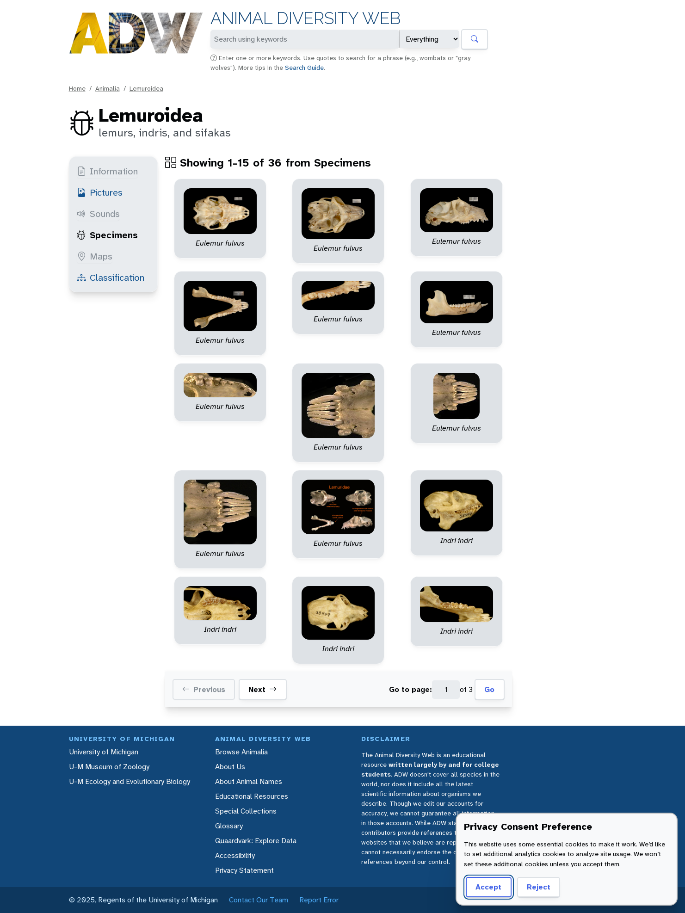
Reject (535, 887)
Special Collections (246, 811)
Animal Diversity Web (305, 18)
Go (489, 689)
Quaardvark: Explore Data (255, 840)
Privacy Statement (244, 870)
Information (107, 171)
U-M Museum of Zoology (109, 766)
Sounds (98, 214)
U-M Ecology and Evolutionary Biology (129, 781)
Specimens (107, 235)
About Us (230, 766)
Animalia (107, 88)
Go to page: (410, 689)
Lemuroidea (146, 88)
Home (77, 88)
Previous (203, 689)
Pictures (100, 192)
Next (262, 689)
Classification (110, 277)
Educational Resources (251, 796)
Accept (487, 887)
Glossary (229, 826)
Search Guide (304, 67)
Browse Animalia (241, 752)
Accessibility (235, 855)
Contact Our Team (258, 900)
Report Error (319, 900)
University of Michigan (103, 752)
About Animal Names (248, 781)
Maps (94, 256)
